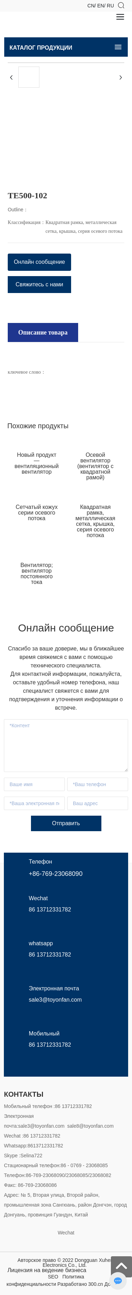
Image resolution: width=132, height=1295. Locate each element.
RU (110, 5)
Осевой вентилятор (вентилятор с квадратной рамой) (95, 466)
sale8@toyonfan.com (90, 1126)
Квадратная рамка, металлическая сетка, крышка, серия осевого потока (95, 521)
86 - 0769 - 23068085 (84, 1165)
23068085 (77, 1175)
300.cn (95, 1284)
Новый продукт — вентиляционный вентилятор (36, 463)
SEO (53, 1277)
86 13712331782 (50, 910)
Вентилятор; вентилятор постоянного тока (36, 573)
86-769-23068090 (45, 1175)
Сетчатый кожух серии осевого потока (37, 512)
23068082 (100, 1175)
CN (90, 5)
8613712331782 (45, 1145)
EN (100, 5)
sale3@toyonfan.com (41, 1126)
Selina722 (31, 1155)
